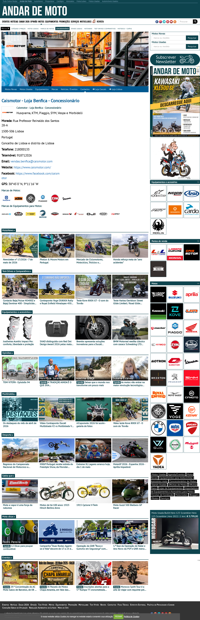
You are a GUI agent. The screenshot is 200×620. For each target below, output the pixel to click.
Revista (100, 21)
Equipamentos (51, 21)
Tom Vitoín (42, 604)
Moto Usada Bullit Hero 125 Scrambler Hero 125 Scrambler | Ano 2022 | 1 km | (175, 530)
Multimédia (9, 393)
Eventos (6, 21)
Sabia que (8, 475)
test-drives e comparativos (104, 28)
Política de (131, 616)
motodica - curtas (125, 28)
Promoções (64, 21)
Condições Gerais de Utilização (15, 607)
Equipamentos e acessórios (17, 312)
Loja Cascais (99, 89)
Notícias (14, 21)
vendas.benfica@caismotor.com (32, 161)
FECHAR (118, 616)
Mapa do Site (63, 607)
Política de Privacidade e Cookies (160, 604)
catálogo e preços (18, 28)
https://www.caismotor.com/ (32, 167)
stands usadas (76, 28)
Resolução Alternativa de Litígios (42, 607)
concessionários (62, 28)
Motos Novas (11, 89)
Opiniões (7, 352)
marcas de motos (47, 28)
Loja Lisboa (115, 89)
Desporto (7, 434)
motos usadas (33, 28)
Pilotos (155, 498)
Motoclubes (85, 21)
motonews (88, 28)
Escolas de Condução (162, 494)
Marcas (55, 89)
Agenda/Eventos (176, 474)
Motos (41, 21)
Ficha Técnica (123, 604)
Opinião (33, 21)
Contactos (85, 89)
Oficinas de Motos (178, 484)
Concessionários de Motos (183, 481)
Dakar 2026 (24, 21)
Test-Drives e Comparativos (16, 271)
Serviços (75, 21)
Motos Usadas (26, 89)
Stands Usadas (159, 484)
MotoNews (8, 230)
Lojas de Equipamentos (171, 488)
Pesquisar (192, 38)
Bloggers (194, 494)
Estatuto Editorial (138, 604)
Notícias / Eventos (69, 89)
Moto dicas (8, 516)
